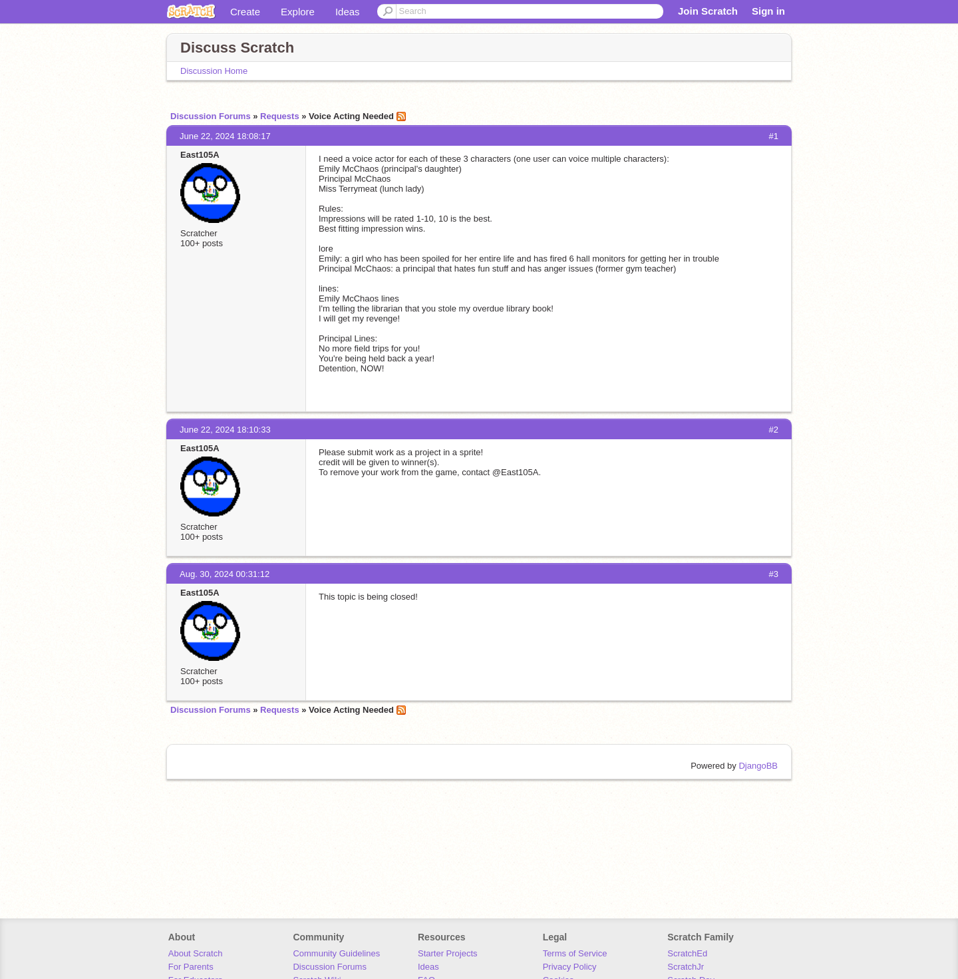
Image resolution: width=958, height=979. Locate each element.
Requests (279, 116)
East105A (200, 155)
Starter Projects (448, 953)
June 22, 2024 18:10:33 (225, 430)
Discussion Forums (210, 116)
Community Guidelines (336, 953)
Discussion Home (213, 71)
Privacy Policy (570, 967)
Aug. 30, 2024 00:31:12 (224, 574)
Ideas (347, 11)
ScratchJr (685, 967)
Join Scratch (708, 11)
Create (245, 11)
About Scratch (195, 953)
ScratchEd (687, 953)
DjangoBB (758, 766)
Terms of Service (575, 953)
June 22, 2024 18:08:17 (225, 136)
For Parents (191, 967)
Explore (298, 11)
